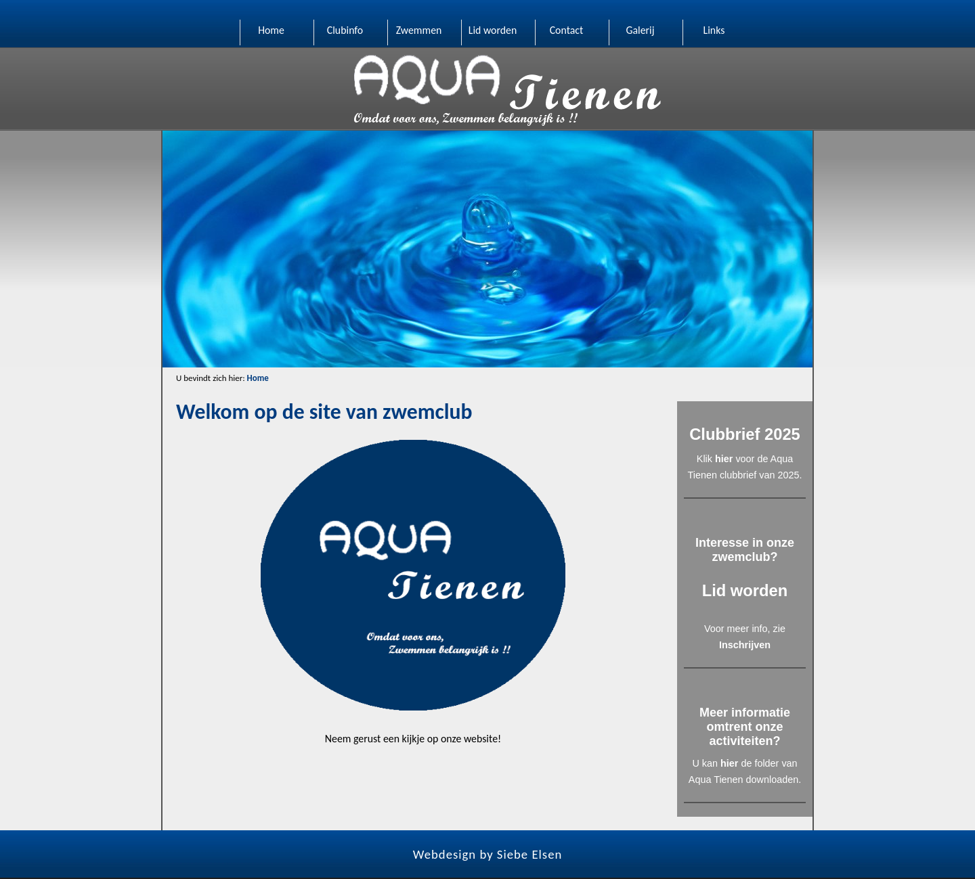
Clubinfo (345, 30)
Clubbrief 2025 (744, 434)
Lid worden (493, 30)
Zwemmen (419, 30)
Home (271, 30)
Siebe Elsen (529, 854)
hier (724, 458)
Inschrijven (745, 644)
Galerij (640, 30)
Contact (567, 30)
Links (714, 30)
